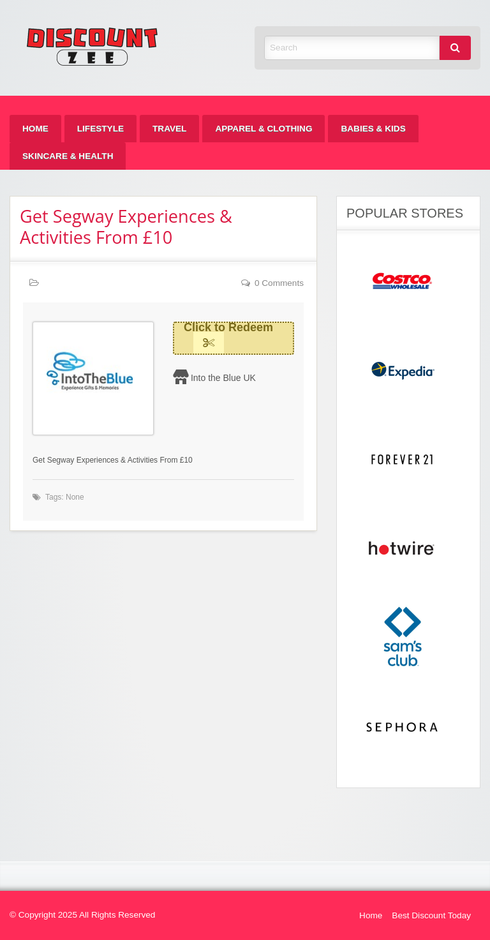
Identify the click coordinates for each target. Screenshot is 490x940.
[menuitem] (35, 128)
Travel (169, 128)
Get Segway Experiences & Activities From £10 (126, 226)
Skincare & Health (67, 156)
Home (35, 128)
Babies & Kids (373, 128)
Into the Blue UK (223, 378)
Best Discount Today (431, 915)
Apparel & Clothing (263, 128)
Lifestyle (100, 128)
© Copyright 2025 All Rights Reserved (82, 915)
